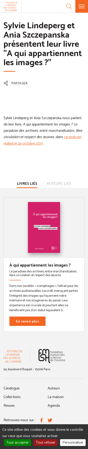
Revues (9, 406)
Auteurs (54, 388)
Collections (12, 397)
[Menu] (81, 6)
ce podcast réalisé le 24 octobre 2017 (43, 140)
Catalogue (11, 388)
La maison (56, 397)
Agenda (54, 406)
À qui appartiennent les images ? (40, 265)
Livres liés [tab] (27, 184)
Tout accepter (17, 442)
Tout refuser (45, 442)
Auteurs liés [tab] (59, 184)
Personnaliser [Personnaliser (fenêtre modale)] (72, 442)
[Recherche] (69, 6)
